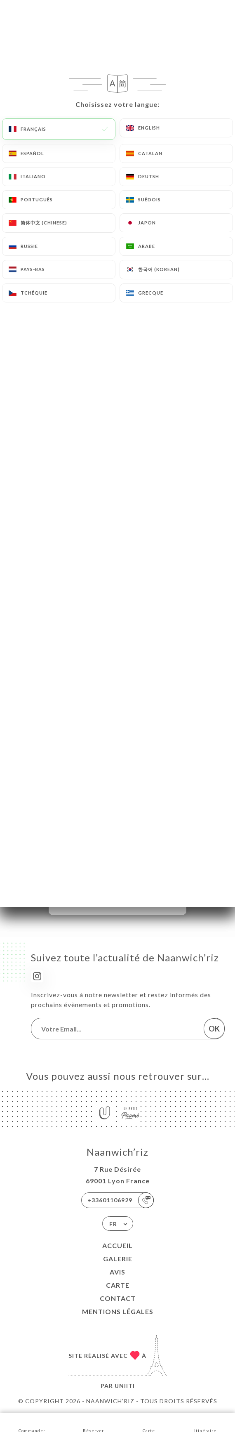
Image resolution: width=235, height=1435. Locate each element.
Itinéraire (205, 1423)
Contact (118, 1298)
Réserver (93, 1423)
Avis (117, 1272)
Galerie (117, 1259)
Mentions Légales (117, 1311)
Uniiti (125, 1385)
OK (214, 1028)
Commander (32, 1423)
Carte (117, 1285)
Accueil (117, 1245)
